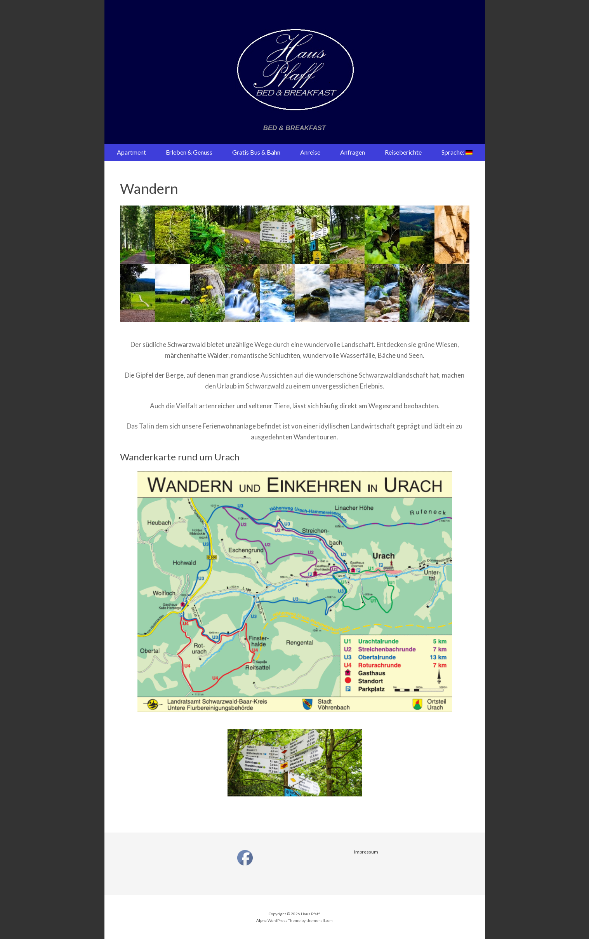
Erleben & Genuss (189, 152)
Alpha (261, 920)
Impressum (366, 852)
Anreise (310, 152)
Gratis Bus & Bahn (256, 152)
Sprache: (457, 152)
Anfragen (352, 152)
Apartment (131, 152)
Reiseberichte (403, 152)
